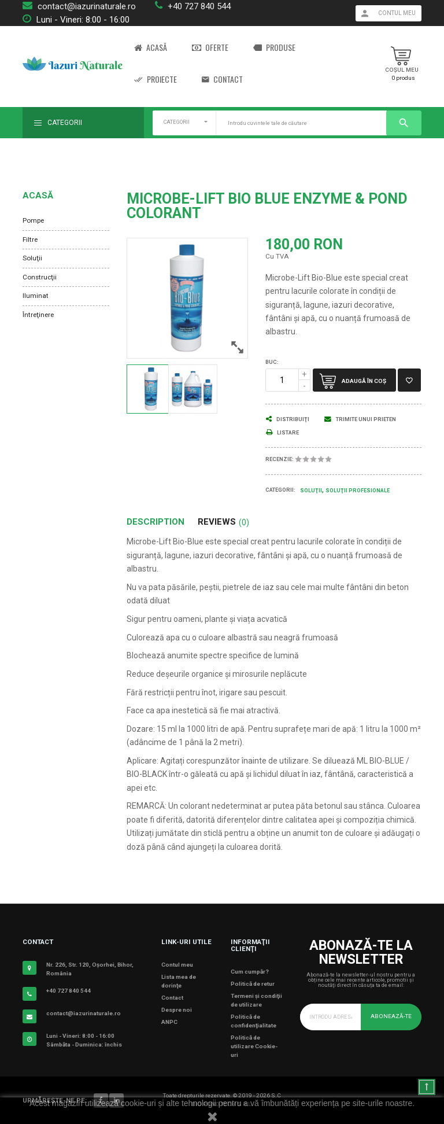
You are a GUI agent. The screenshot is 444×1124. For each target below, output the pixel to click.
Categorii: (280, 490)
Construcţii (40, 277)
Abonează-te (391, 1016)
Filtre (30, 239)
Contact (222, 79)
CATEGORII (177, 122)
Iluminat (36, 296)
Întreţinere (38, 315)
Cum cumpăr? (250, 971)
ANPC (169, 1022)
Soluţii (32, 258)
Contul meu (177, 964)
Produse (274, 47)
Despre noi (176, 1010)
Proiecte (155, 79)
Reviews (223, 522)
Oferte (210, 47)
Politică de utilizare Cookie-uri (254, 1046)
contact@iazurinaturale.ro (87, 6)
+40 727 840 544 (199, 6)
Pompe (33, 220)
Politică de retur (253, 984)
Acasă (150, 47)
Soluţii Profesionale (357, 490)
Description (155, 522)
